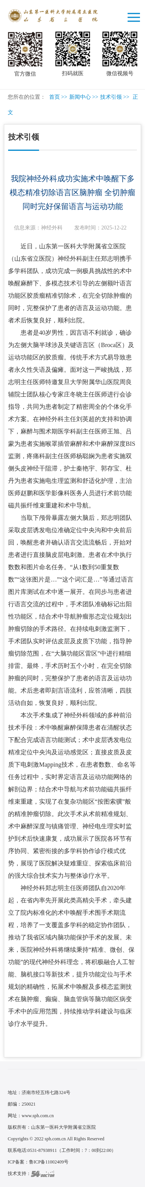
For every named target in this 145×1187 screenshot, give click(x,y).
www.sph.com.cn (38, 1115)
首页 (54, 97)
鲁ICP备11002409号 (48, 1162)
